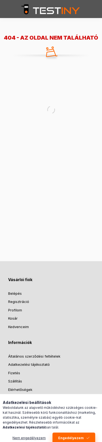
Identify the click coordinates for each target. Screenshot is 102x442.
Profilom (15, 310)
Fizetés (14, 373)
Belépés (15, 293)
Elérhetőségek (20, 389)
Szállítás (15, 381)
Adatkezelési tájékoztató (29, 364)
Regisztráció (18, 301)
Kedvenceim (18, 327)
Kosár (13, 318)
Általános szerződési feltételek (34, 356)
